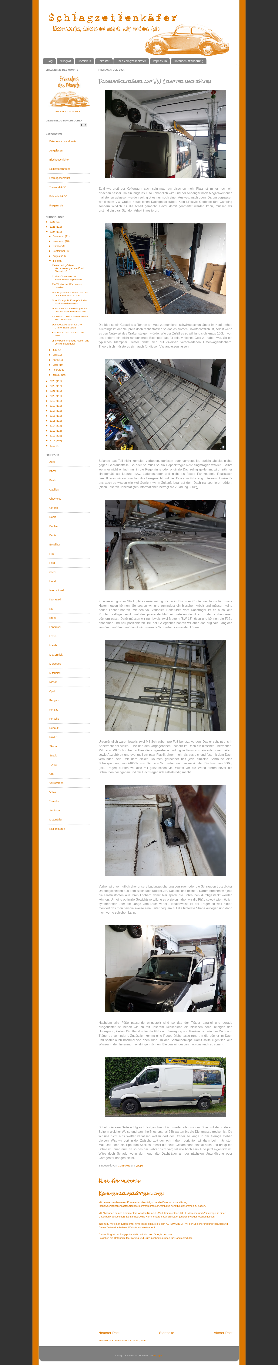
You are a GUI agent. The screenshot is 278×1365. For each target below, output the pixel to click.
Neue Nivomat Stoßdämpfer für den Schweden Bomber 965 (69, 310)
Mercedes (55, 663)
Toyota (53, 764)
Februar (57, 369)
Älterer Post (223, 1333)
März (56, 364)
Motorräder (55, 819)
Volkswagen (56, 782)
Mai (55, 354)
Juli (55, 261)
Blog (50, 61)
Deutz (52, 535)
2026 (52, 221)
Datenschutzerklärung (188, 61)
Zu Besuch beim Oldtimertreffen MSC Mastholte (70, 318)
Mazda (53, 645)
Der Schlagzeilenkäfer (131, 61)
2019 (52, 400)
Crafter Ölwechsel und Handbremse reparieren (67, 278)
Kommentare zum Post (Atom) (129, 1340)
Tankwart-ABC (57, 187)
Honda (53, 581)
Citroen (53, 507)
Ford (52, 562)
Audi (52, 461)
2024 (52, 231)
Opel (52, 691)
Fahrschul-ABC (58, 196)
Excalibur (54, 544)
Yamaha (54, 801)
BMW (52, 471)
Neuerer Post (109, 1333)
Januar (57, 374)
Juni (55, 349)
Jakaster (103, 61)
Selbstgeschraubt (59, 168)
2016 (52, 415)
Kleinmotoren (57, 828)
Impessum (160, 61)
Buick (52, 480)
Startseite (166, 1333)
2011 (52, 440)
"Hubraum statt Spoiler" (68, 111)
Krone (52, 617)
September (59, 251)
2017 (52, 410)
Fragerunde (56, 205)
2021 (52, 390)
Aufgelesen (56, 150)
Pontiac (53, 709)
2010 (52, 445)
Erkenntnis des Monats (62, 141)
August (57, 256)
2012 (52, 435)
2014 (52, 425)
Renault (54, 727)
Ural (51, 773)
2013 (52, 430)
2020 (52, 396)
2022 (52, 386)
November (59, 241)
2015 (52, 420)
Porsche (54, 718)
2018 (52, 405)
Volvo (52, 792)
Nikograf (65, 61)
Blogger (157, 1355)
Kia (51, 608)
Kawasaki (55, 599)
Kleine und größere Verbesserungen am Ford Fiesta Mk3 (67, 268)
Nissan (53, 682)
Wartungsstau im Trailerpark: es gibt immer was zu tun (70, 294)
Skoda (53, 746)
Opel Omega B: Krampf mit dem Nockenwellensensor (70, 302)
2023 (52, 381)
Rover (52, 737)
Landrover (55, 627)
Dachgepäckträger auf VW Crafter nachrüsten (67, 326)
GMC (52, 572)
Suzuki (53, 755)
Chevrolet (55, 498)
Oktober (57, 246)
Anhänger (55, 810)
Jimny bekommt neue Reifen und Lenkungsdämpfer (70, 342)
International (56, 590)
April (56, 359)
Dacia (52, 516)
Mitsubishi (55, 672)
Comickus (84, 61)
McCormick (56, 654)
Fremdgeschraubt (59, 177)
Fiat (51, 553)
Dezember (59, 236)
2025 (52, 226)
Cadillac (54, 489)
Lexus (52, 636)
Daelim (53, 526)
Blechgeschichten (59, 159)
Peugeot (54, 700)
